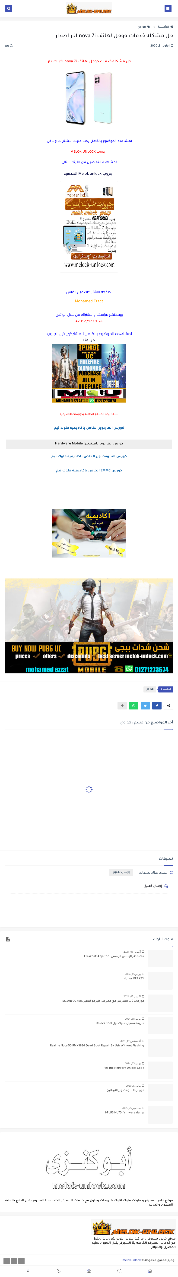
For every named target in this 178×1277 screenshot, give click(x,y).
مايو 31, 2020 (133, 1085)
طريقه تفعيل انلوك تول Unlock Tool (120, 1023)
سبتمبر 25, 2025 (131, 1108)
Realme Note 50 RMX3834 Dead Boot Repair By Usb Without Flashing (97, 1046)
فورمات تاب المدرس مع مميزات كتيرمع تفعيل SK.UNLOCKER (103, 1001)
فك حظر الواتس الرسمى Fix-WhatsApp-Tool (114, 956)
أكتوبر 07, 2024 (132, 996)
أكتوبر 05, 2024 (132, 951)
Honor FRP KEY (134, 979)
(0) (9, 46)
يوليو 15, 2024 (133, 974)
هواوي (143, 27)
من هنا (89, 341)
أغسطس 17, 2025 (130, 1041)
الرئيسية (165, 27)
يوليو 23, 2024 (133, 1063)
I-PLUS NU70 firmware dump (124, 1113)
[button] (157, 705)
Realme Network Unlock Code (124, 1068)
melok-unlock (131, 1260)
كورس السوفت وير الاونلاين (125, 1090)
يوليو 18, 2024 (133, 1018)
